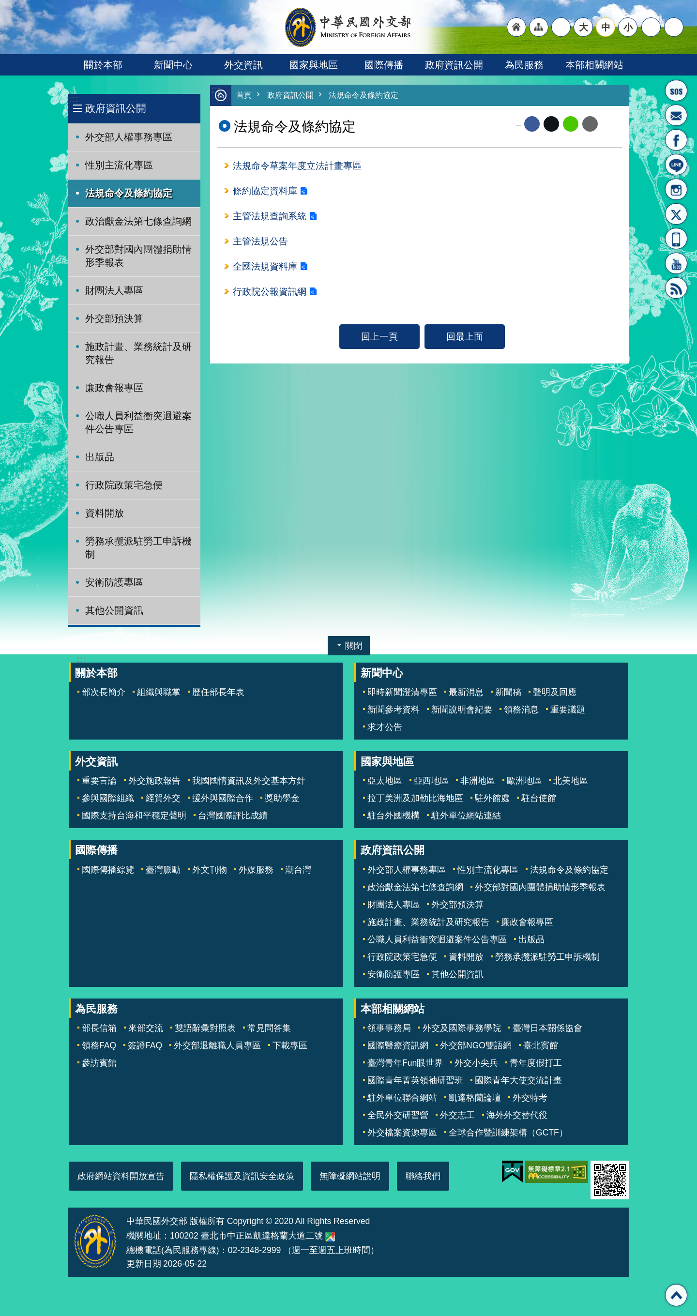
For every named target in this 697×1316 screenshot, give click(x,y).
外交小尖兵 (476, 1063)
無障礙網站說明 (349, 1176)
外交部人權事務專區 (128, 137)
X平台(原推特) (676, 214)
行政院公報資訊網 (269, 294)
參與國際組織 (108, 798)
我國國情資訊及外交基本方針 (248, 781)
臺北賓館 (540, 1045)
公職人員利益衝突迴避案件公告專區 (138, 422)
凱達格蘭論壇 (475, 1098)
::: (73, 99)
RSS (676, 288)
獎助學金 (282, 798)
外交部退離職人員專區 (217, 1045)
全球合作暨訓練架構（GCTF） (508, 1132)
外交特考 (530, 1098)
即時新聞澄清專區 (402, 692)
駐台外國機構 (393, 815)
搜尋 (673, 27)
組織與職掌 (159, 692)
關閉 (354, 645)
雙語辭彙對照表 (205, 1028)
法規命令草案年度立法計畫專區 (297, 166)
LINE (676, 164)
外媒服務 (256, 870)
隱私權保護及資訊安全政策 (242, 1176)
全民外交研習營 (397, 1115)
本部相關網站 (594, 65)
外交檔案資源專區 (402, 1132)
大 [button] (583, 27)
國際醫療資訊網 (397, 1045)
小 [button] (628, 27)
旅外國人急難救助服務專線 (676, 90)
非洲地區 (477, 781)
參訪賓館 (99, 1063)
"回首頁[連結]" (516, 27)
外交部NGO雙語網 (476, 1045)
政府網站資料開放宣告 (121, 1176)
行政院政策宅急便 (124, 485)
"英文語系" (561, 27)
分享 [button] (651, 27)
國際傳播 (383, 65)
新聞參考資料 (393, 709)
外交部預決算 (114, 318)
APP (676, 238)
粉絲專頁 (676, 140)
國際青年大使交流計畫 (518, 1080)
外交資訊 (243, 65)
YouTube (676, 263)
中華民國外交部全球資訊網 (348, 27)
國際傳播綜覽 (108, 870)
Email (590, 124)
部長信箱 (676, 115)
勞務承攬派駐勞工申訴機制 (138, 548)
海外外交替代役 (516, 1115)
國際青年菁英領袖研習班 (415, 1080)
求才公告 (384, 727)
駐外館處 (492, 798)
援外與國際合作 (222, 798)
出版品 (99, 457)
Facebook (532, 124)
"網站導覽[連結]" (538, 27)
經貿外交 (163, 798)
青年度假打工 (536, 1063)
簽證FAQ (145, 1045)
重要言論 (99, 781)
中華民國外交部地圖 (330, 1236)
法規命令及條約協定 (128, 193)
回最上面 (464, 339)
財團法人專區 (114, 290)
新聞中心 (173, 65)
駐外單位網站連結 (466, 815)
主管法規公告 (260, 243)
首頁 (244, 95)
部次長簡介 (103, 692)
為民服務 (524, 65)
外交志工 (457, 1115)
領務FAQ (99, 1045)
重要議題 (567, 709)
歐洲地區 (524, 781)
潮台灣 (298, 870)
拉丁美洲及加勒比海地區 (415, 798)
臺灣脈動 (163, 870)
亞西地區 (431, 781)
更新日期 (143, 1264)
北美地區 (570, 781)
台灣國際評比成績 (233, 815)
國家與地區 (313, 65)
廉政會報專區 (114, 387)
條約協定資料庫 (265, 192)
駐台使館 (538, 798)
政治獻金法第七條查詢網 (138, 221)
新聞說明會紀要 (461, 709)
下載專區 (290, 1045)
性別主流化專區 (119, 165)
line (570, 124)
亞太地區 (384, 781)
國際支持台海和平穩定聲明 (134, 815)
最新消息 (466, 692)
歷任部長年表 (218, 692)
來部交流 (145, 1028)
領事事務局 (389, 1028)
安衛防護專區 (114, 582)
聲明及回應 (554, 692)
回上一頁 (379, 339)
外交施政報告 (154, 781)
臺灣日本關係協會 (547, 1028)
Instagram (676, 189)
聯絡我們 (423, 1176)
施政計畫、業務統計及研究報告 (138, 353)
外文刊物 (209, 870)
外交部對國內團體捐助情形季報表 (138, 256)
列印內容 (610, 124)
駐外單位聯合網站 (402, 1098)
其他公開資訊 (114, 610)
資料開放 (104, 513)
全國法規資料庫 (265, 269)
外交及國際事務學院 (462, 1028)
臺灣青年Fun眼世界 (405, 1063)
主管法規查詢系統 (269, 217)
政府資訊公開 (454, 65)
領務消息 (521, 709)
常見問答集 (269, 1028)
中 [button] (605, 27)
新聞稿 (508, 692)
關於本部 (103, 65)
